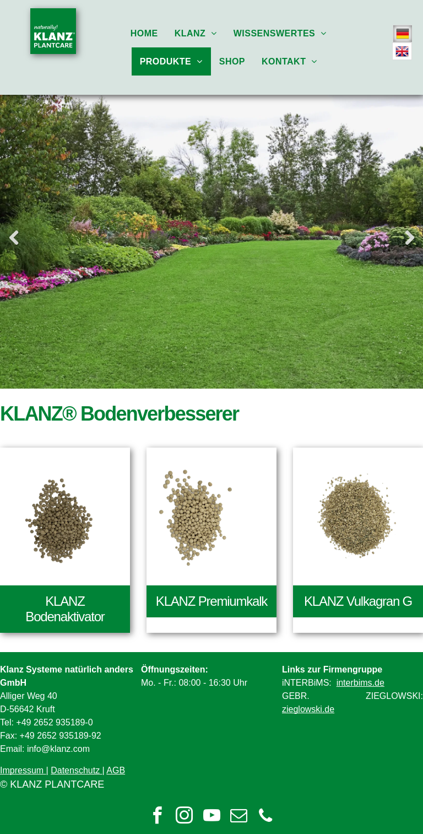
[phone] (265, 817)
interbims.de (360, 682)
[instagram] (184, 817)
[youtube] (211, 817)
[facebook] (157, 817)
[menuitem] (144, 33)
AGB (115, 770)
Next (409, 237)
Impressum (22, 770)
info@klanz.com (58, 749)
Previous (14, 237)
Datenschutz (75, 770)
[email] (238, 817)
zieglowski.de (308, 709)
